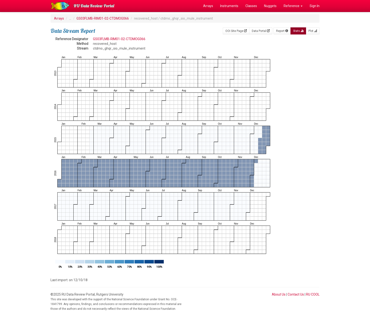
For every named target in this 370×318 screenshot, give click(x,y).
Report (282, 31)
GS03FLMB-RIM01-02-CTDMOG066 (102, 18)
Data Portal (261, 31)
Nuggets (270, 6)
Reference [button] (293, 6)
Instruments (229, 6)
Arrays (208, 6)
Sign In (315, 6)
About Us (279, 294)
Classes (251, 6)
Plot (312, 31)
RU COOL (313, 294)
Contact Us (296, 294)
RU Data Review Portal (94, 5)
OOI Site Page (236, 31)
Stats (298, 31)
